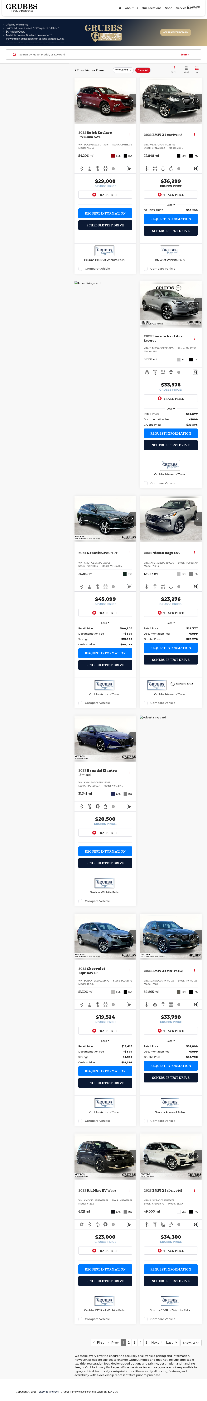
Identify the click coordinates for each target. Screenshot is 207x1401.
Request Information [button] (105, 213)
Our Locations (151, 8)
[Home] (120, 8)
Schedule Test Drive (105, 225)
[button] (132, 100)
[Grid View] (186, 70)
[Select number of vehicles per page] (191, 1342)
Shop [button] (168, 8)
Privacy (54, 1391)
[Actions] (129, 134)
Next (156, 1342)
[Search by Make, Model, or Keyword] (98, 54)
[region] (171, 210)
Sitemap (43, 1391)
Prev (113, 1342)
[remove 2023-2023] (123, 70)
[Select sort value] (174, 70)
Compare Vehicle (97, 268)
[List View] (197, 70)
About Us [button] (131, 8)
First (98, 1342)
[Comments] (129, 168)
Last (171, 1342)
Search (185, 54)
